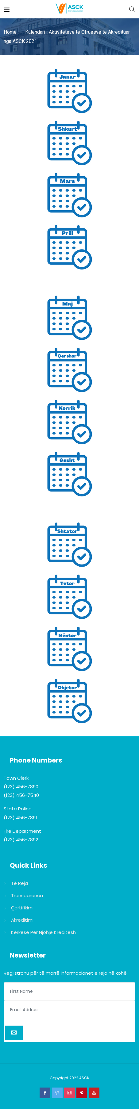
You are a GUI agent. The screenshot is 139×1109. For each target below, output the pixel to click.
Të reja (19, 883)
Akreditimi (22, 920)
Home (10, 32)
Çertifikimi (22, 907)
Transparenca (27, 895)
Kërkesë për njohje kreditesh (43, 932)
